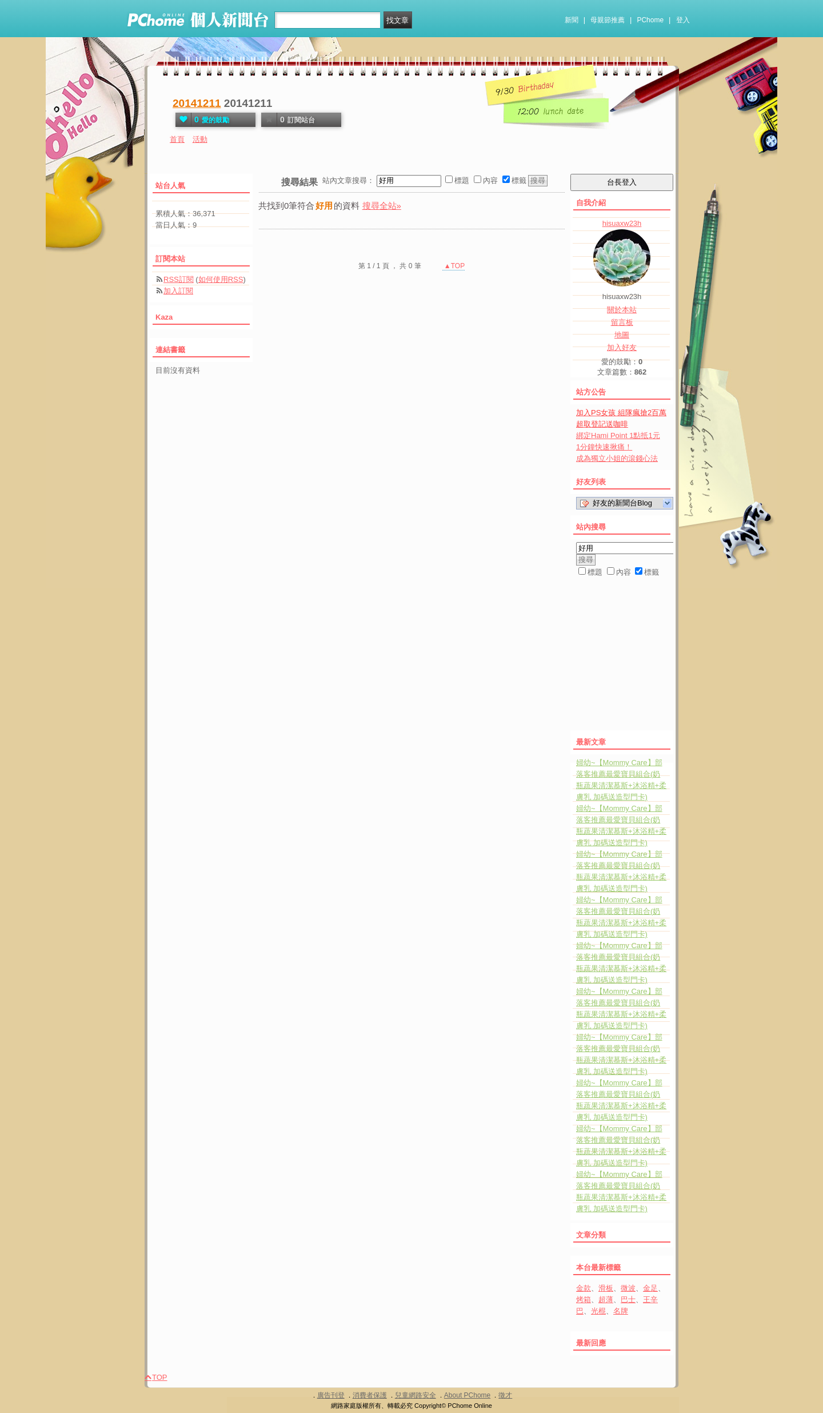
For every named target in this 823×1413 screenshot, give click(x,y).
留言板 (622, 322)
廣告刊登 (331, 1395)
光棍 (598, 1311)
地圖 (621, 335)
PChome (650, 20)
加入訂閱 (178, 290)
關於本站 (622, 309)
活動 (200, 139)
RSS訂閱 (178, 279)
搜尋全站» (381, 205)
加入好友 (622, 347)
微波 (628, 1288)
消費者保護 (370, 1395)
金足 (650, 1288)
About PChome (467, 1395)
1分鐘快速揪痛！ (604, 447)
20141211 (197, 103)
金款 (583, 1288)
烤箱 (583, 1299)
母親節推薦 (607, 20)
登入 (683, 20)
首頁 (177, 139)
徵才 (505, 1395)
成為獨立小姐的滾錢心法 (617, 458)
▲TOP (453, 266)
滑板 (605, 1288)
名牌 (620, 1311)
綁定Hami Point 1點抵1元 (618, 435)
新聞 (571, 20)
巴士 (628, 1299)
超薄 (605, 1299)
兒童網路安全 (415, 1395)
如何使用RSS (220, 279)
